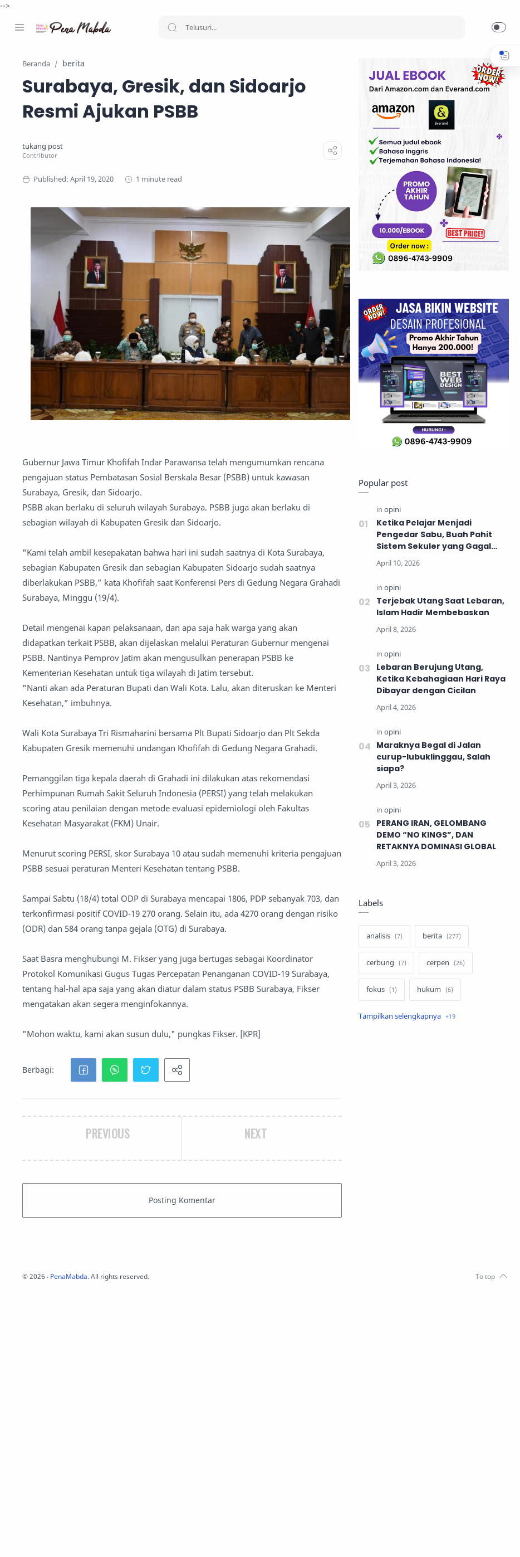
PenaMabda (207, 1540)
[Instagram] (36, 1534)
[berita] (439, 937)
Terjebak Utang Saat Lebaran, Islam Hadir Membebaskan (438, 607)
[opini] (389, 510)
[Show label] (404, 1017)
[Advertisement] (431, 1120)
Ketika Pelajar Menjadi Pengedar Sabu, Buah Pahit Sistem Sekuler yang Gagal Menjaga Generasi (431, 535)
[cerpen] (443, 963)
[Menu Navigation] (19, 27)
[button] (499, 27)
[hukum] (432, 990)
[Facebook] (19, 1534)
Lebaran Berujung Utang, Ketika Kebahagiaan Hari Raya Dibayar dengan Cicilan (439, 679)
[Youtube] (69, 1534)
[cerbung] (383, 963)
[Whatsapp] (86, 1534)
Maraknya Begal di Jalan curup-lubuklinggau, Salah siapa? (431, 757)
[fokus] (379, 990)
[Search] (312, 27)
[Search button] (172, 27)
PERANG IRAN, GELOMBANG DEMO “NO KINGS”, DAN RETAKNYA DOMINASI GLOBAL (435, 835)
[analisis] (382, 937)
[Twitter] (52, 1534)
